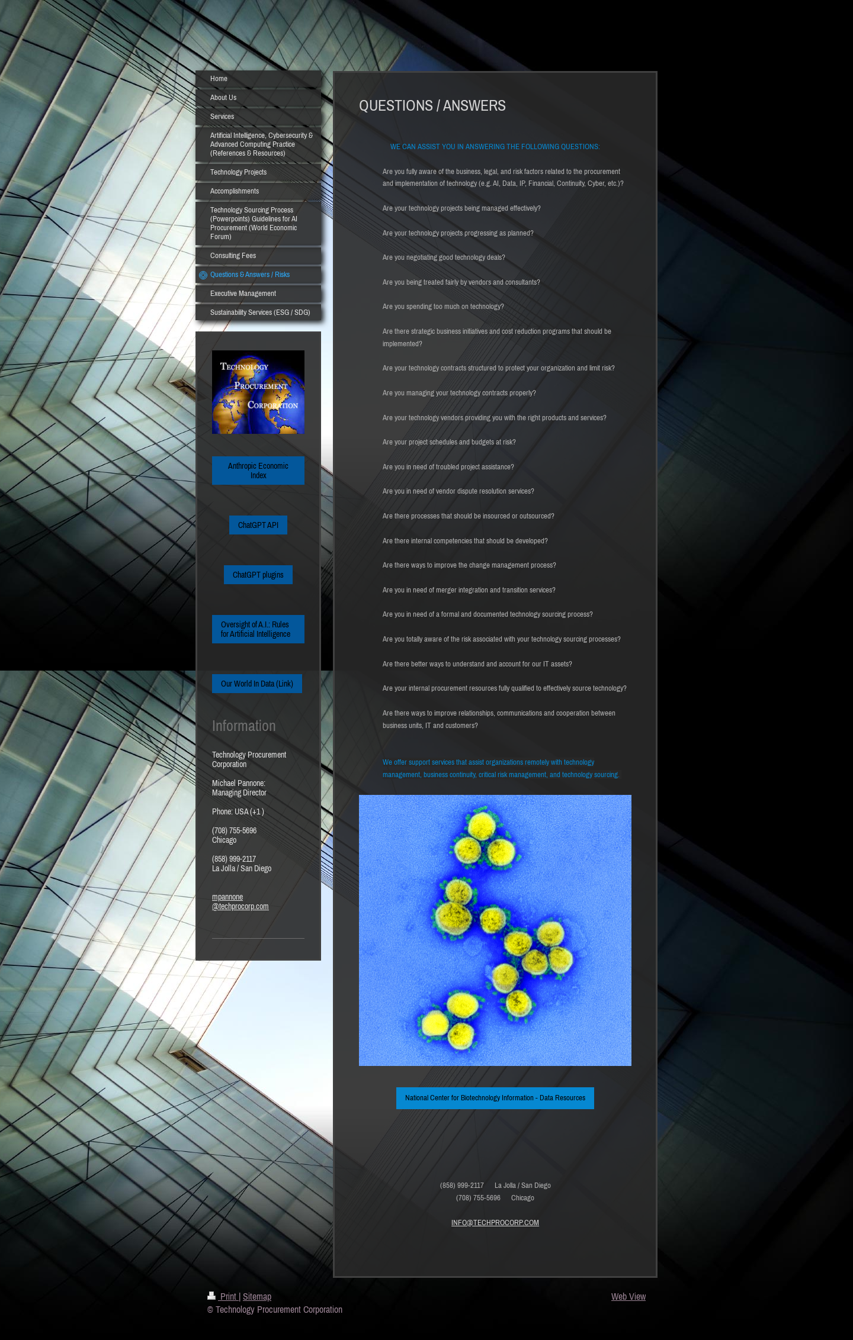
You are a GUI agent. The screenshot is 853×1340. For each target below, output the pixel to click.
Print (223, 1296)
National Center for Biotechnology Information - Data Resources (495, 1097)
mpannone (227, 896)
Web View (628, 1296)
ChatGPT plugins (258, 574)
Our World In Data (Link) (257, 683)
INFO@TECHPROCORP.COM (495, 1222)
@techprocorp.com (240, 906)
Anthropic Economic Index (258, 470)
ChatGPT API (258, 525)
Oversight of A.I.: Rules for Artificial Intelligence (255, 629)
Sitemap (257, 1296)
